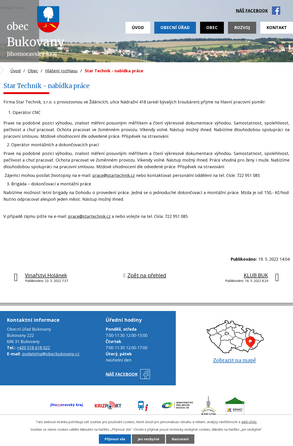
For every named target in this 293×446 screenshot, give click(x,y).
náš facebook (252, 10)
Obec (212, 27)
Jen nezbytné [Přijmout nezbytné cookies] (148, 439)
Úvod (138, 27)
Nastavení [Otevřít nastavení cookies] (180, 439)
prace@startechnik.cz (113, 175)
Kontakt (276, 27)
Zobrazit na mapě (234, 360)
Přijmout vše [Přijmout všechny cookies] (115, 439)
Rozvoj (242, 27)
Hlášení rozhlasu (61, 70)
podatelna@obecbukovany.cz (50, 354)
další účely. (249, 422)
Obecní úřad (175, 27)
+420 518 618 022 (33, 347)
